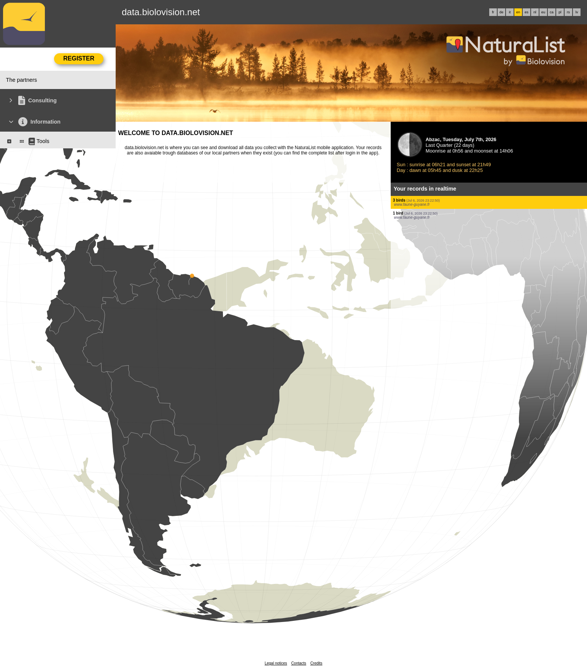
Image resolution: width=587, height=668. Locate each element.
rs (568, 12)
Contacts (298, 663)
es (526, 12)
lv (577, 12)
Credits (316, 663)
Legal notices (276, 663)
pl (559, 12)
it (510, 12)
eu (543, 12)
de (501, 12)
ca (552, 12)
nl (534, 12)
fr (493, 12)
